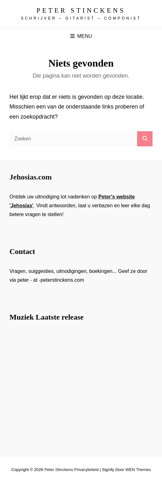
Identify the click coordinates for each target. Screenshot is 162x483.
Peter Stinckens (81, 10)
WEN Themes (138, 469)
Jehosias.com (30, 177)
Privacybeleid (86, 469)
